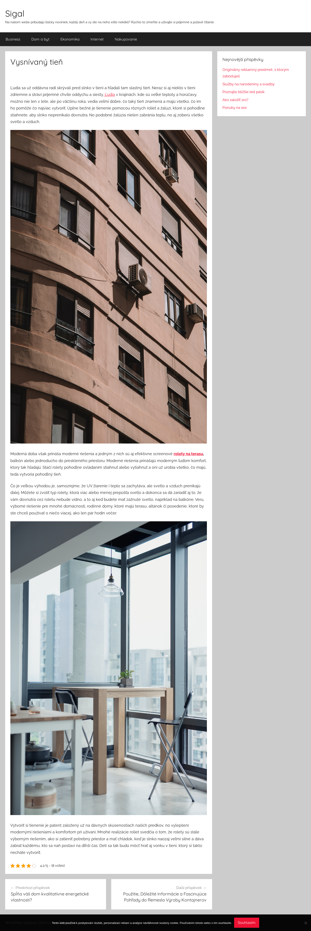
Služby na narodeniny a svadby (248, 84)
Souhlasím (246, 922)
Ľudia (109, 94)
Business (13, 39)
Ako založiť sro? (235, 100)
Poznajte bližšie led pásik (243, 92)
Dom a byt (40, 39)
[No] (305, 923)
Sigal (14, 13)
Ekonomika (69, 39)
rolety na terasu (188, 453)
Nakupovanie (126, 39)
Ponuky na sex (234, 107)
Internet (97, 39)
